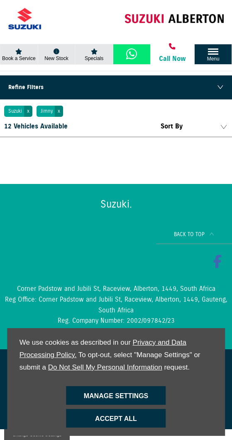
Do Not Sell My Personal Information (105, 367)
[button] (18, 111)
